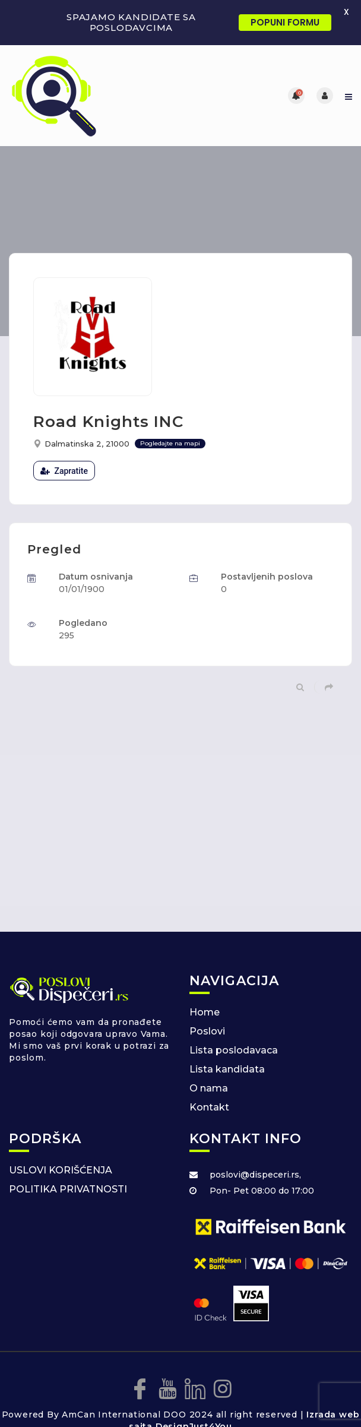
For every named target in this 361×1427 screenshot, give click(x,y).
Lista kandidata (227, 1069)
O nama (208, 1088)
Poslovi (207, 1031)
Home (204, 1012)
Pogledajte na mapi (170, 443)
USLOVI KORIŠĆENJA (60, 1170)
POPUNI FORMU (285, 22)
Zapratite (64, 471)
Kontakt (209, 1107)
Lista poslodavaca (233, 1050)
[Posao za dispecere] (94, 95)
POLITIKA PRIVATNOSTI (68, 1189)
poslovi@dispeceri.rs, (255, 1174)
